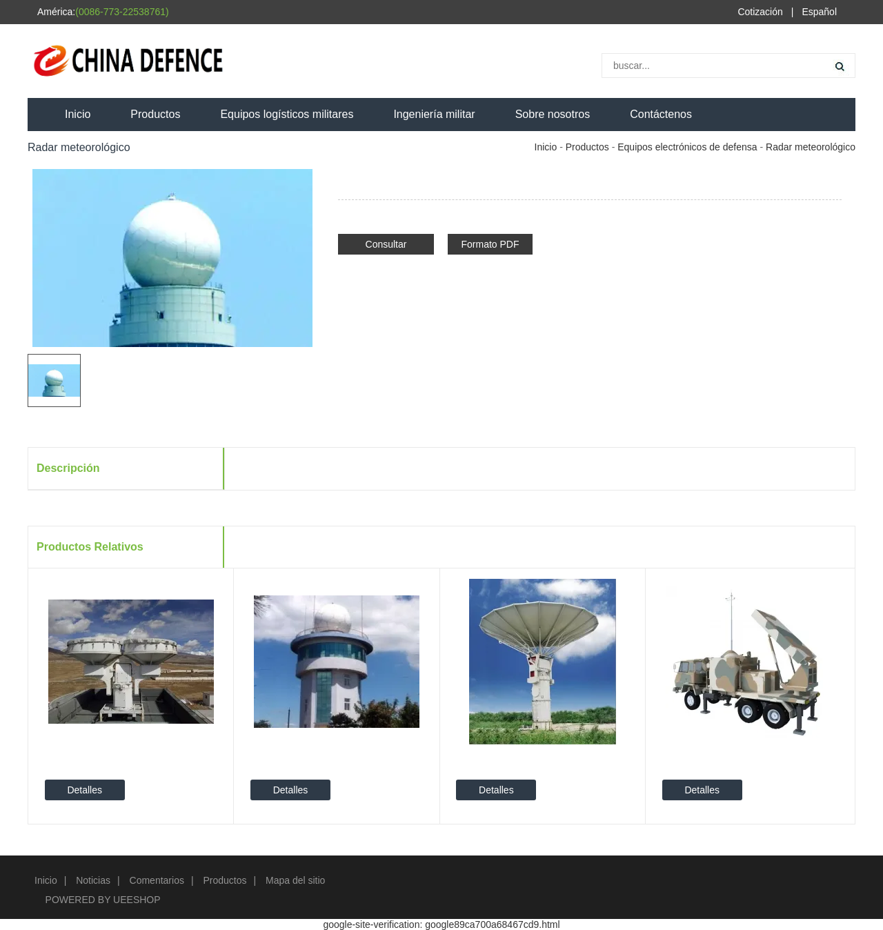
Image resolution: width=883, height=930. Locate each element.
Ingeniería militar (434, 114)
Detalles (84, 789)
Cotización (759, 11)
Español (819, 11)
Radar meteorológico (810, 146)
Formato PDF (490, 244)
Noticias (93, 880)
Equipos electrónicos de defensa (687, 146)
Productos (155, 114)
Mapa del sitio (295, 880)
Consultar (386, 244)
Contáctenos (661, 114)
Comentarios (157, 880)
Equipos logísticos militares (286, 114)
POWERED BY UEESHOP (103, 899)
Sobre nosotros (553, 114)
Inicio (77, 114)
